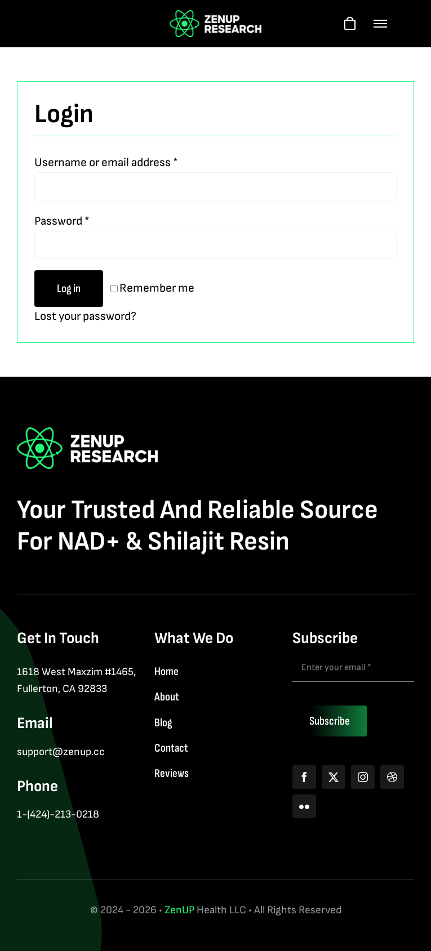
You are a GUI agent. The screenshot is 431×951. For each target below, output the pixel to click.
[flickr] (304, 806)
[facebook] (304, 777)
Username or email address (106, 162)
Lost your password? (85, 316)
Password (62, 221)
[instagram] (363, 777)
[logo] (215, 16)
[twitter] (333, 777)
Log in (69, 289)
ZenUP (179, 910)
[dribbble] (392, 777)
